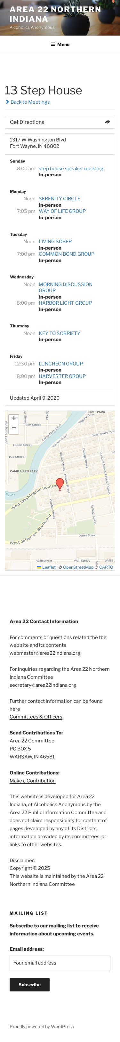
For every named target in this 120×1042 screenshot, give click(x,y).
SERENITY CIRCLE (59, 199)
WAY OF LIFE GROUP (62, 211)
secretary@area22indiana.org (43, 685)
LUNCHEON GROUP (61, 364)
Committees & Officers (36, 717)
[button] (58, 480)
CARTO (106, 567)
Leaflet (46, 567)
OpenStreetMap (78, 567)
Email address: (27, 949)
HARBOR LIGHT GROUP (65, 303)
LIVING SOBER (55, 241)
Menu (60, 44)
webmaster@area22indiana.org (45, 653)
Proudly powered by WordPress (42, 1026)
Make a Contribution (33, 781)
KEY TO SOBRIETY (59, 333)
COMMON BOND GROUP (66, 254)
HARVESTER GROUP (62, 376)
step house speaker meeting (71, 169)
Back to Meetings (27, 102)
